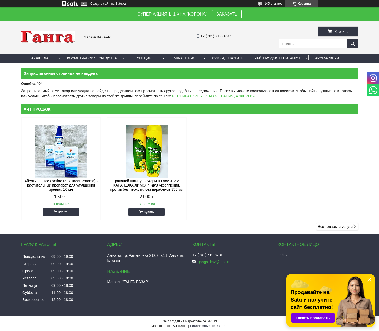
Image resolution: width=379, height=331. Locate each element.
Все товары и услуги (335, 226)
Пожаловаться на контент (209, 326)
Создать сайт (100, 4)
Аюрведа (39, 58)
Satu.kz (212, 321)
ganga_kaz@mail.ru (214, 262)
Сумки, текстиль (228, 58)
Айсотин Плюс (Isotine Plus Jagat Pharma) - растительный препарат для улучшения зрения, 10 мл (61, 185)
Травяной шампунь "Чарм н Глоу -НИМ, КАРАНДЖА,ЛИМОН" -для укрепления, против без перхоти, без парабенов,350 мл (146, 185)
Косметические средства (92, 58)
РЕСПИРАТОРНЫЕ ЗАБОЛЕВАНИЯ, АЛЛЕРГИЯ (213, 96)
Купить (63, 212)
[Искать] (352, 43)
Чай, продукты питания (277, 58)
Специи (144, 58)
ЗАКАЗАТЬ (226, 14)
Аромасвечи (327, 58)
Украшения (184, 58)
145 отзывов (273, 4)
